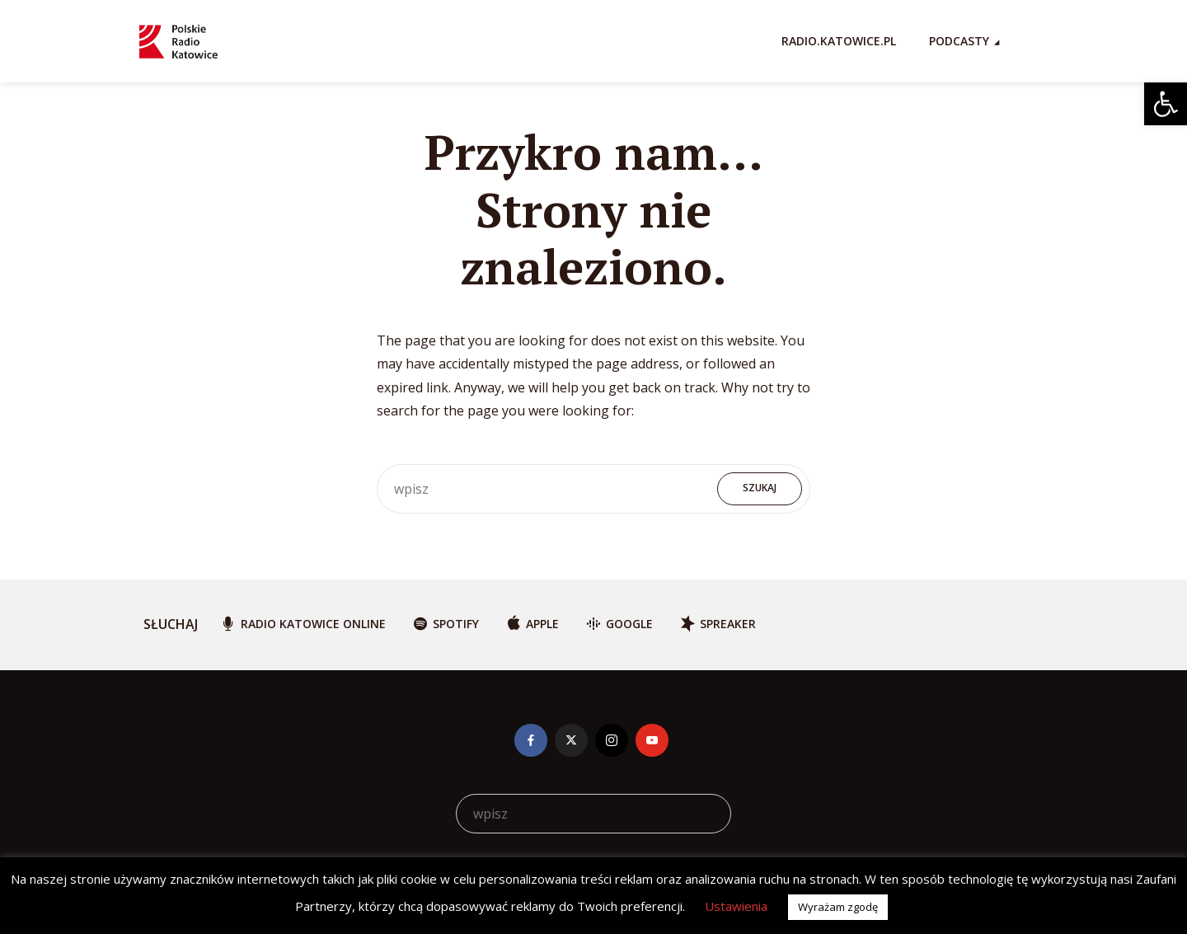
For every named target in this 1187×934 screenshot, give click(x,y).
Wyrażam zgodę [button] (838, 906)
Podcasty (959, 41)
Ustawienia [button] (736, 906)
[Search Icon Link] (1039, 41)
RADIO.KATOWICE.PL (838, 41)
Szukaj (759, 488)
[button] (1165, 103)
